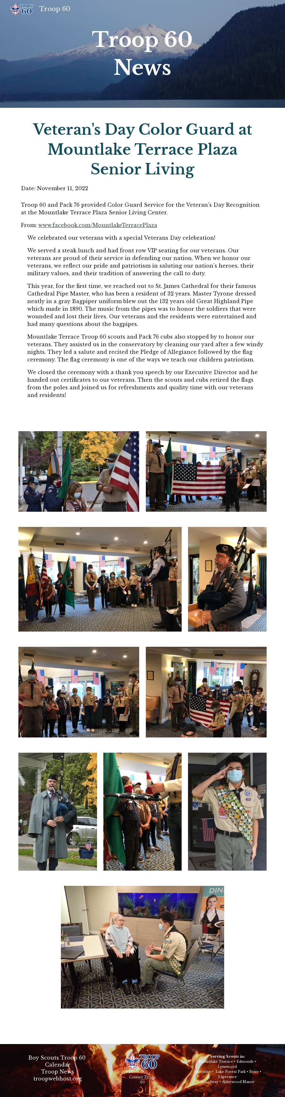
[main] (142, 54)
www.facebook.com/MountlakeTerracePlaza (97, 225)
